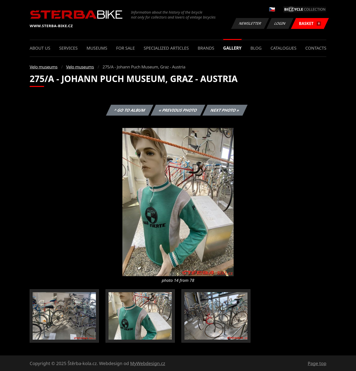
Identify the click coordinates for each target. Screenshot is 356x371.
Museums (97, 48)
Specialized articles (166, 48)
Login (280, 23)
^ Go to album (129, 110)
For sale (125, 48)
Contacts (315, 48)
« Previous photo (178, 110)
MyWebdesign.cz (147, 363)
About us (40, 48)
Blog (256, 48)
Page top (317, 363)
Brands (206, 48)
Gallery (232, 48)
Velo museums (43, 67)
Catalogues (283, 48)
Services (68, 48)
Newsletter (250, 23)
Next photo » (225, 110)
